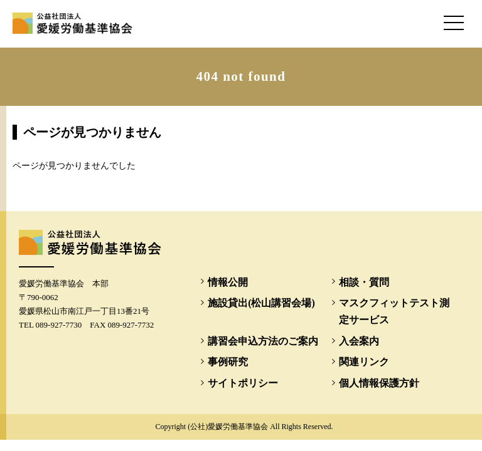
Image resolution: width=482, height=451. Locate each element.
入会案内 (359, 341)
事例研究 (228, 361)
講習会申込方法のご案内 (263, 341)
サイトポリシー (243, 383)
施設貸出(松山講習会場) (261, 303)
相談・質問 (364, 282)
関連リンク (364, 361)
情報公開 (228, 282)
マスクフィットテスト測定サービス (394, 311)
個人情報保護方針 (379, 383)
